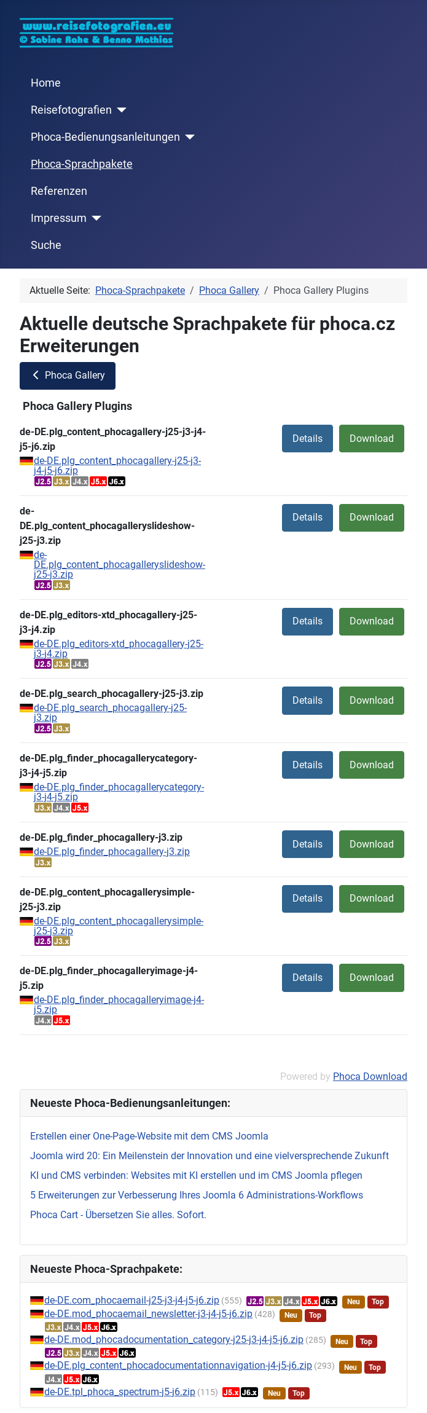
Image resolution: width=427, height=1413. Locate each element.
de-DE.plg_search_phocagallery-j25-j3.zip (110, 712)
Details (307, 438)
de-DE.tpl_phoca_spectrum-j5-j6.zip (119, 1392)
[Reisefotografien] (119, 110)
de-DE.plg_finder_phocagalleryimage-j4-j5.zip (119, 1004)
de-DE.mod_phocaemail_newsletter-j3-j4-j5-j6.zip (148, 1314)
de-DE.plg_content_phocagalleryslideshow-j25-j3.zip (119, 564)
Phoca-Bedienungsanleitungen (105, 137)
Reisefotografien (71, 110)
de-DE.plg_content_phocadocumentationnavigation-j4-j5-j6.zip (178, 1365)
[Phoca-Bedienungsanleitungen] (187, 137)
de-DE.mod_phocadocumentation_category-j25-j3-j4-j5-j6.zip (174, 1339)
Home (46, 83)
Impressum (59, 218)
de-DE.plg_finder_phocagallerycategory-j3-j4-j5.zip (119, 792)
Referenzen (59, 191)
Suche (46, 245)
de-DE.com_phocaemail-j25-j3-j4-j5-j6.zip (131, 1300)
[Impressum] (94, 218)
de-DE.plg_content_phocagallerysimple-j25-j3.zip (118, 926)
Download (372, 438)
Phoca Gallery (67, 375)
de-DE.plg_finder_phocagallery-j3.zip (112, 851)
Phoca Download (370, 1076)
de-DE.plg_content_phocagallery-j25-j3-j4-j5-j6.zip (117, 465)
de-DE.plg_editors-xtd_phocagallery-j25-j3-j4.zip (118, 648)
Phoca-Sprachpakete (82, 164)
